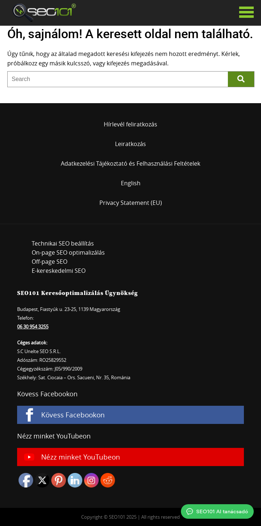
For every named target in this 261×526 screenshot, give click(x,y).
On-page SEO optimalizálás (68, 252)
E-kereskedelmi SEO (59, 270)
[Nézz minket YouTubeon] (130, 457)
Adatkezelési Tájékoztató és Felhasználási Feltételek (130, 163)
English (131, 183)
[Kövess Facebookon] (130, 415)
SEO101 (41, 13)
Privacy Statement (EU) (130, 203)
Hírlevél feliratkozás (130, 124)
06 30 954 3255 (32, 326)
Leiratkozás (130, 144)
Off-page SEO (49, 261)
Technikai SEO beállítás (63, 243)
